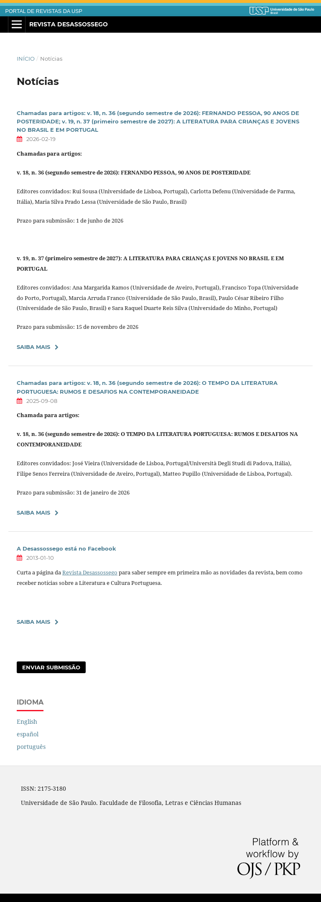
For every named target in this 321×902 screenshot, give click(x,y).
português (31, 747)
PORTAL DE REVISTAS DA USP (43, 11)
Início (26, 58)
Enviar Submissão (51, 667)
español (27, 734)
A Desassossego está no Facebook (66, 548)
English (27, 721)
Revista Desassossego (68, 24)
